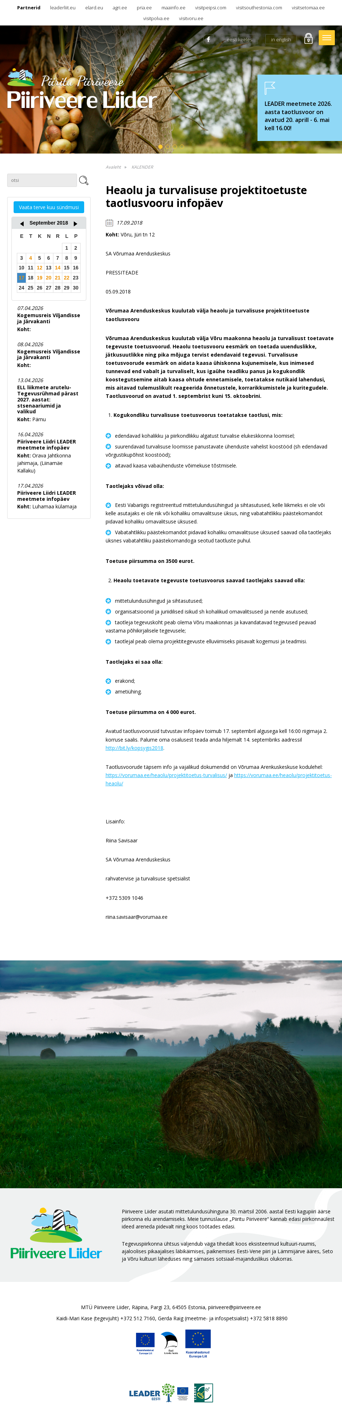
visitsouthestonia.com (259, 7)
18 (31, 278)
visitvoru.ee (191, 18)
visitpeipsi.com (210, 7)
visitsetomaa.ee (308, 7)
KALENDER (142, 167)
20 (49, 278)
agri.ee (120, 7)
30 (76, 288)
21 (58, 278)
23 (76, 278)
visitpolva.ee (156, 18)
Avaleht (113, 167)
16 (76, 268)
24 (21, 288)
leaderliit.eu (63, 7)
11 (31, 268)
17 (21, 278)
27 (49, 288)
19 (40, 278)
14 (58, 268)
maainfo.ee (174, 7)
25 (31, 288)
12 (40, 268)
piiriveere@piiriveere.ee (234, 1307)
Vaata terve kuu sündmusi (49, 207)
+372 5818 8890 (269, 1318)
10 (21, 268)
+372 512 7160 (137, 1318)
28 (58, 288)
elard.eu (94, 7)
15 (66, 268)
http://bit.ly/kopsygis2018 (134, 747)
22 (66, 278)
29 (66, 288)
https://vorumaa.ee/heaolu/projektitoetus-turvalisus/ (166, 775)
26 (40, 288)
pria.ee (144, 7)
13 (49, 268)
